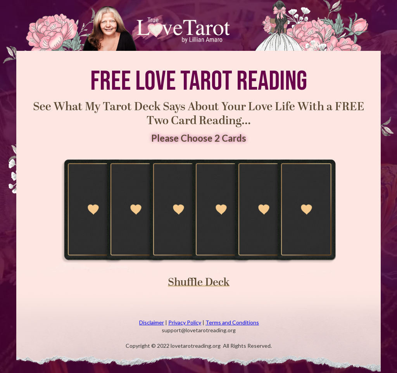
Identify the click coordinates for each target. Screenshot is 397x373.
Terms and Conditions (232, 322)
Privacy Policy (184, 322)
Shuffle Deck (199, 284)
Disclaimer (151, 322)
